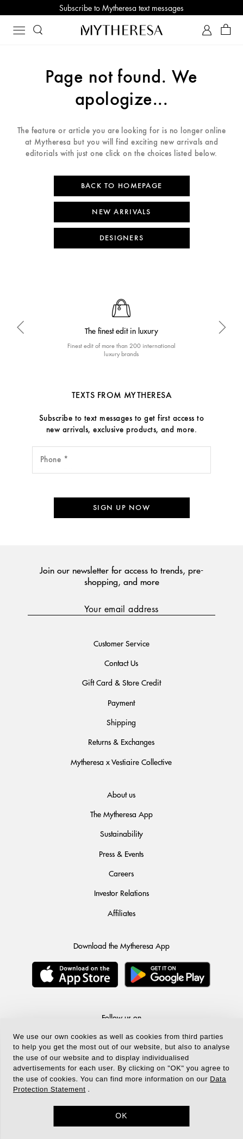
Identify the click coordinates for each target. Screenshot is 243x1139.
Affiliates (121, 912)
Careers (121, 873)
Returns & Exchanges (121, 741)
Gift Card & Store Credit (121, 682)
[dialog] (121, 1078)
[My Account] (206, 30)
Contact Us (121, 662)
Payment (121, 702)
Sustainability (121, 833)
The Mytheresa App (121, 813)
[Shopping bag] (225, 30)
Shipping (121, 722)
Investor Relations (121, 892)
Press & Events (121, 853)
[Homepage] (122, 29)
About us (121, 794)
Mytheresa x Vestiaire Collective (121, 761)
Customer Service (121, 643)
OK (121, 1115)
